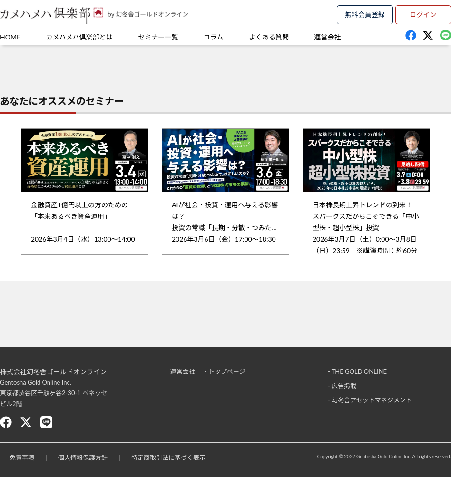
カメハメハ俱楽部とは (79, 37)
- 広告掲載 (342, 385)
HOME (10, 37)
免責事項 (22, 457)
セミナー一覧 (158, 37)
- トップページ (225, 371)
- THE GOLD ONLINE (357, 371)
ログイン (423, 14)
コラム (214, 37)
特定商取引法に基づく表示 (168, 457)
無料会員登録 (365, 14)
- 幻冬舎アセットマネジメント (370, 400)
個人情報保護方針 (83, 457)
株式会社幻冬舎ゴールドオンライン (53, 372)
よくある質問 (269, 37)
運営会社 (327, 37)
